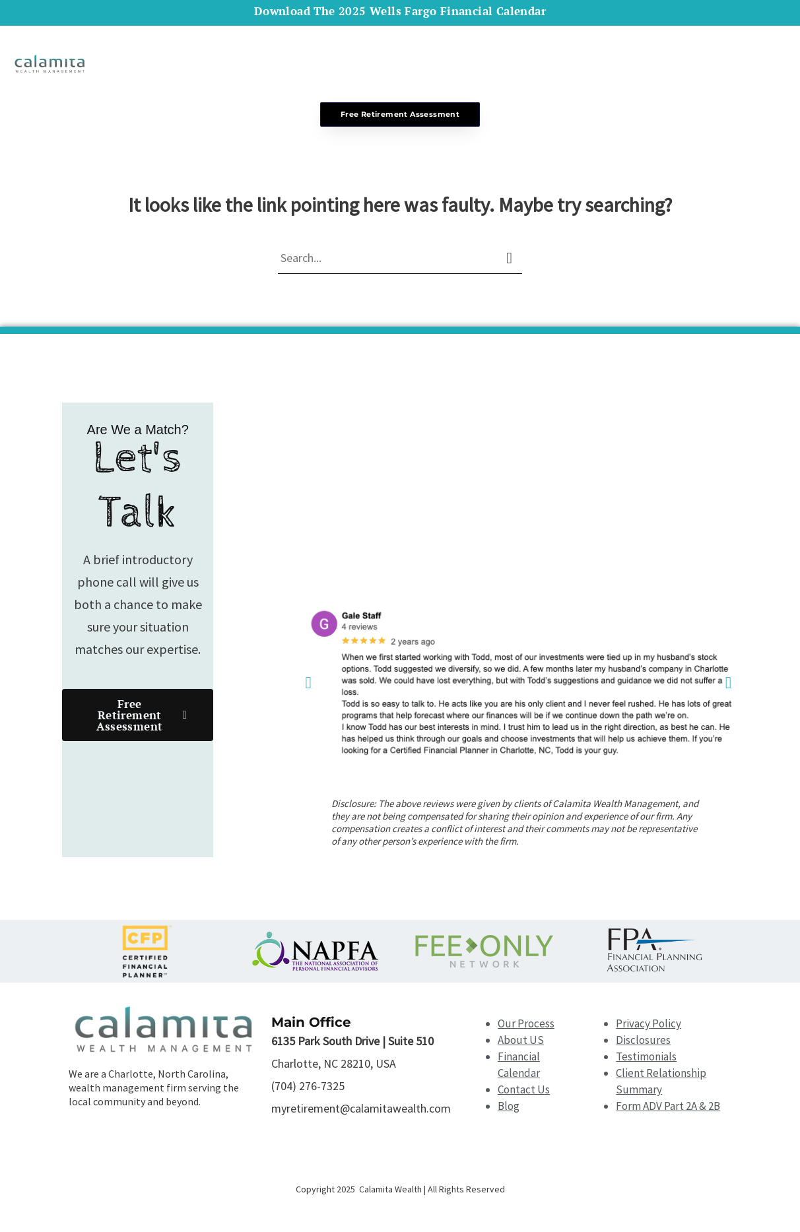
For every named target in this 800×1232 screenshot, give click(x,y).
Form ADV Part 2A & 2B (668, 1108)
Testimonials (646, 1058)
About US (521, 1042)
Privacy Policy (648, 1025)
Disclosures (643, 1042)
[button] (308, 684)
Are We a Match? (138, 431)
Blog (508, 1108)
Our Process (526, 1025)
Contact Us (524, 1091)
